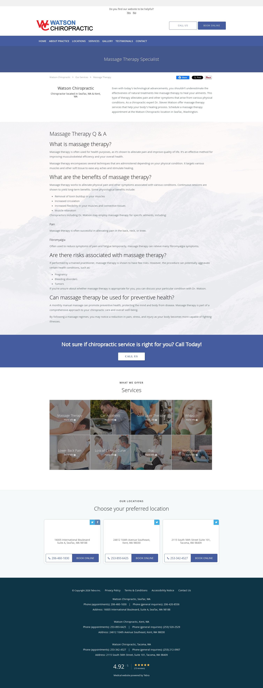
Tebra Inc (95, 590)
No (134, 12)
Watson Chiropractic (60, 77)
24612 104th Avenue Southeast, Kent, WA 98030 (131, 541)
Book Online (85, 558)
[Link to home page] (59, 25)
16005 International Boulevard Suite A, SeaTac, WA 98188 (72, 541)
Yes (129, 12)
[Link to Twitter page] (92, 522)
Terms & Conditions (136, 590)
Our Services (81, 77)
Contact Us (184, 590)
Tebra (146, 675)
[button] (212, 26)
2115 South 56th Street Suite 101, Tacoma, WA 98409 (191, 541)
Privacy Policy (112, 590)
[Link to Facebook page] (97, 522)
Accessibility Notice (163, 590)
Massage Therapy (102, 77)
